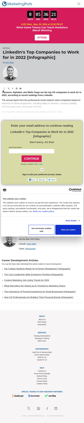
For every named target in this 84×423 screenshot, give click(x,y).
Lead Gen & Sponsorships (42, 352)
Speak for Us (42, 360)
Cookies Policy (42, 384)
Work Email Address (15, 147)
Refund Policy (42, 376)
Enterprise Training (42, 338)
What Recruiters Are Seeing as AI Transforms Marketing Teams (34, 286)
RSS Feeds (42, 322)
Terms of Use (42, 379)
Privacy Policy (42, 381)
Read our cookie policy (43, 211)
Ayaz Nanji (9, 62)
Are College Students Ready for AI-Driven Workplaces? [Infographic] (37, 269)
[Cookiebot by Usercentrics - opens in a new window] (70, 190)
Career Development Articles (20, 260)
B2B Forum (42, 341)
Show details (71, 221)
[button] (32, 180)
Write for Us (42, 357)
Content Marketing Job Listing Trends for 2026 (26, 280)
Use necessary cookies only (41, 229)
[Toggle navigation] (79, 4)
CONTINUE (31, 158)
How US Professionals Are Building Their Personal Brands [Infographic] (38, 297)
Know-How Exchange (42, 373)
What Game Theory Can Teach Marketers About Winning (42, 29)
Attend (42, 37)
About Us (42, 319)
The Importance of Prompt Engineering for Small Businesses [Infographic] (39, 291)
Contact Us (42, 371)
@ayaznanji (30, 249)
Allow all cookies (68, 230)
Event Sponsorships (42, 355)
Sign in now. (38, 164)
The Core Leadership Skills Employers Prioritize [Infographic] (33, 274)
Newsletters (42, 324)
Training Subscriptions (42, 336)
